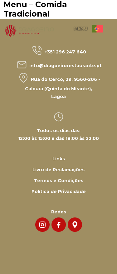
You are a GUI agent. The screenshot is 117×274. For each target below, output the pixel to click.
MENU (80, 28)
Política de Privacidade (59, 191)
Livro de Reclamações (58, 169)
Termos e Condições (58, 180)
